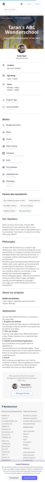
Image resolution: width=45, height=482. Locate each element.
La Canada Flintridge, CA (9, 421)
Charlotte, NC (6, 443)
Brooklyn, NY (6, 452)
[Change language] (22, 3)
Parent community (29, 452)
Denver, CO (5, 441)
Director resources (29, 457)
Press (25, 439)
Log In (29, 4)
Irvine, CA (5, 418)
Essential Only (14, 478)
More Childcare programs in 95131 (14, 200)
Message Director (22, 393)
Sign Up (37, 4)
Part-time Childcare (27, 205)
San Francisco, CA (7, 432)
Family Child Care (34, 200)
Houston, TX (5, 457)
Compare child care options (32, 421)
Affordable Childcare (10, 205)
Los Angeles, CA (7, 423)
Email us (25, 444)
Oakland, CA (5, 426)
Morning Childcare (25, 211)
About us (26, 434)
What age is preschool (30, 418)
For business (27, 442)
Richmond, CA (6, 429)
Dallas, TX (5, 454)
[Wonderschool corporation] (22, 406)
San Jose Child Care (7, 18)
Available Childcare (9, 211)
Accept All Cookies (29, 478)
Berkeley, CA (5, 415)
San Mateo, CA (6, 437)
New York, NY (6, 446)
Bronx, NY (5, 449)
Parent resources (28, 455)
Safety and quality (28, 431)
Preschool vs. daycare (30, 415)
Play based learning (29, 423)
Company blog (27, 460)
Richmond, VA (6, 460)
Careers (25, 436)
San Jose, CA (6, 434)
